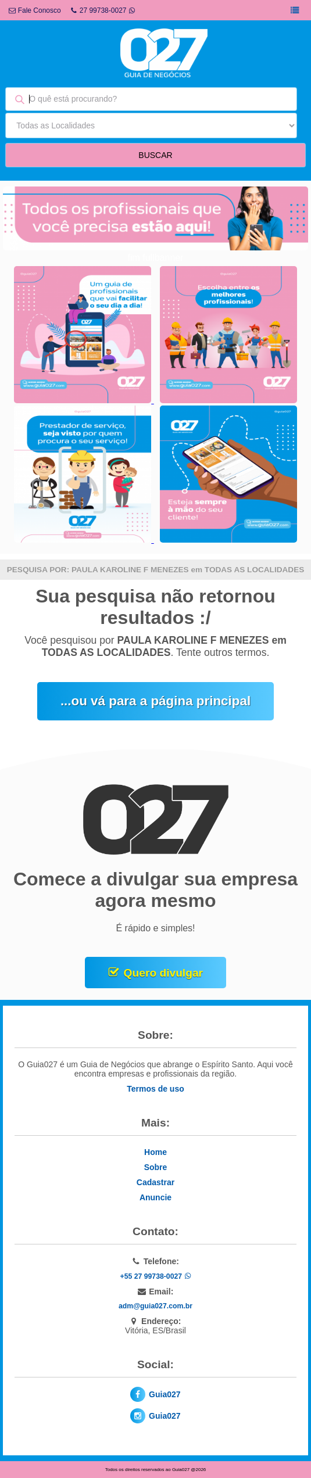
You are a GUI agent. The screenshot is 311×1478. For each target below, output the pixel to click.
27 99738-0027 (103, 10)
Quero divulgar (163, 973)
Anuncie (155, 1197)
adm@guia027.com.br (155, 1306)
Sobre (155, 1167)
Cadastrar (155, 1182)
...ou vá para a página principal (155, 701)
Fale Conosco (34, 10)
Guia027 (164, 1394)
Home (155, 1152)
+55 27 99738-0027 (155, 1276)
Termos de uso (155, 1088)
